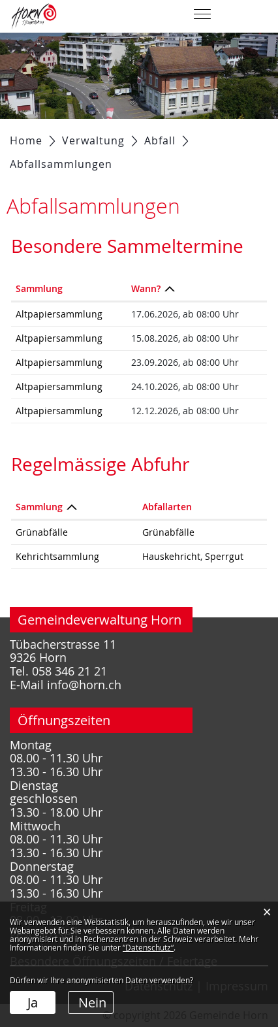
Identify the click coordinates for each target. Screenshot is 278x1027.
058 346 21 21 (69, 671)
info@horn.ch (84, 685)
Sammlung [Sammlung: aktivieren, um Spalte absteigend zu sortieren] (39, 506)
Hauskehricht (171, 556)
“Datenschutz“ (148, 947)
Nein (92, 1002)
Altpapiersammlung (59, 314)
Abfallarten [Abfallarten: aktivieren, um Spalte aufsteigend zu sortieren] (167, 506)
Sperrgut (224, 556)
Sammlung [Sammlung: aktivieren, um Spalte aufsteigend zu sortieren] (39, 288)
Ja (32, 1002)
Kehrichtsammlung (57, 556)
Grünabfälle (42, 532)
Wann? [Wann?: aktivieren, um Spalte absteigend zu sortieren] (146, 288)
